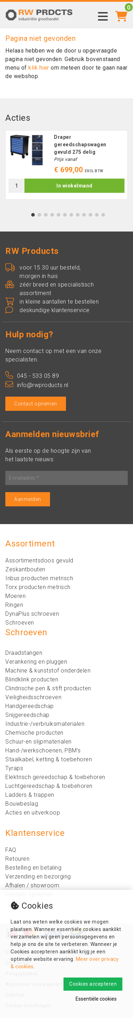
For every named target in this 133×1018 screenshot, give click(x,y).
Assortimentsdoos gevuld (39, 560)
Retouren (17, 858)
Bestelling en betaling (33, 867)
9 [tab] (83, 215)
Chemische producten (34, 732)
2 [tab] (39, 215)
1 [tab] (32, 215)
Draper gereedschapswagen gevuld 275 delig (80, 144)
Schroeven (19, 622)
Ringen (14, 604)
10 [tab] (90, 215)
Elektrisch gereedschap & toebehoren (55, 777)
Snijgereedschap (27, 715)
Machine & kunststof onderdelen (47, 670)
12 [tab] (103, 215)
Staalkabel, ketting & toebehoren (48, 759)
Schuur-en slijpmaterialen (38, 741)
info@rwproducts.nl (36, 385)
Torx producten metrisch (38, 587)
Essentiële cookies (96, 999)
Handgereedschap (29, 706)
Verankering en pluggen (36, 661)
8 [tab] (77, 215)
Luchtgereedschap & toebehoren (49, 786)
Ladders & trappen (29, 794)
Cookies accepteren (93, 984)
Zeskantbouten (25, 569)
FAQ (10, 849)
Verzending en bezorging (38, 876)
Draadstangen (23, 652)
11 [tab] (97, 215)
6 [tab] (64, 215)
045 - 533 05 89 (32, 375)
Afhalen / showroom (32, 885)
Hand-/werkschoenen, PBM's (43, 750)
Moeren (15, 596)
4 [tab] (52, 215)
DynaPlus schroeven (32, 613)
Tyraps (14, 768)
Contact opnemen (35, 404)
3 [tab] (45, 215)
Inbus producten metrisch (39, 578)
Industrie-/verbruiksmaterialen (44, 723)
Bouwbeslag (21, 803)
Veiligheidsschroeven (33, 697)
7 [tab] (71, 215)
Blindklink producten (31, 679)
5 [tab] (58, 215)
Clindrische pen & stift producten (48, 688)
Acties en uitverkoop (32, 812)
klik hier (38, 67)
